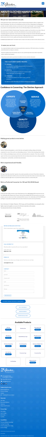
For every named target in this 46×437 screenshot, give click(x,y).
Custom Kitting (4, 427)
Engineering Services (5, 389)
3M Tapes (3, 400)
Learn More (8, 329)
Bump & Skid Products (5, 405)
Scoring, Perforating (5, 424)
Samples (2, 393)
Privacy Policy (3, 433)
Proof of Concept (4, 391)
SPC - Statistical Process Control (7, 394)
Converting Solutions (23, 315)
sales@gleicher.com (6, 381)
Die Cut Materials (23, 307)
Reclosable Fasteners (5, 402)
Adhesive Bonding (23, 311)
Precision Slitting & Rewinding (7, 422)
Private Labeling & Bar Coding (7, 425)
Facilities (2, 416)
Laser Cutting (3, 413)
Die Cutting (3, 411)
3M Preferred (31, 193)
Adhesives (3, 404)
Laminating (3, 414)
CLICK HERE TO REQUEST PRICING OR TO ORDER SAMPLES (13, 301)
